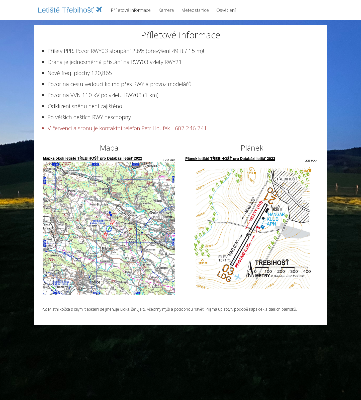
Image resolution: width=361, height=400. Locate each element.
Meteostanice (195, 10)
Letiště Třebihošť (70, 10)
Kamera (166, 10)
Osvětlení (226, 10)
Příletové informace (131, 10)
